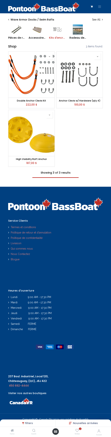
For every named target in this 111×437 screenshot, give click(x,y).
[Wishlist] (77, 430)
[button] (85, 423)
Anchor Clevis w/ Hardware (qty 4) (79, 100)
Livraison (16, 243)
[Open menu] (55, 431)
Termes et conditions (23, 227)
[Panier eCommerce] (92, 7)
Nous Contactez (20, 254)
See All (97, 19)
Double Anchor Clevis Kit (31, 100)
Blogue (15, 259)
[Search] (34, 430)
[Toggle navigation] (99, 6)
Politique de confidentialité (27, 237)
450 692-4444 (19, 385)
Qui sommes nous (22, 248)
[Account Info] (99, 431)
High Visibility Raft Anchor (31, 159)
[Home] (12, 430)
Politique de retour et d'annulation (31, 232)
